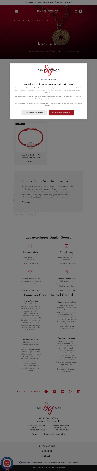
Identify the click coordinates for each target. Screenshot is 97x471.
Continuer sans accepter (48, 79)
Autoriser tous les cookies (61, 112)
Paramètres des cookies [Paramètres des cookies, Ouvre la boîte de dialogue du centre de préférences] (34, 112)
